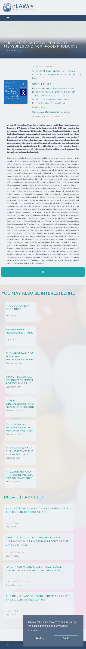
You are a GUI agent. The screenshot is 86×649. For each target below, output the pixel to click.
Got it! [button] (66, 638)
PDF (43, 272)
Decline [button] (40, 638)
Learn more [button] (34, 630)
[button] (8, 18)
